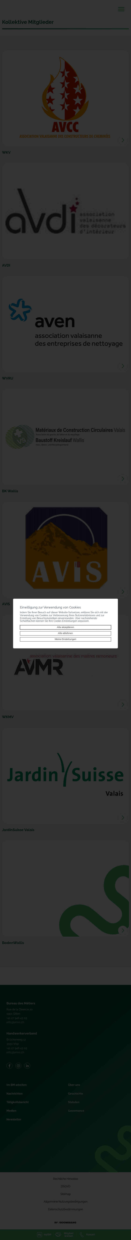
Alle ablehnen (65, 633)
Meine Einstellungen (65, 639)
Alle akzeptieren (65, 627)
